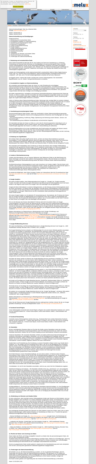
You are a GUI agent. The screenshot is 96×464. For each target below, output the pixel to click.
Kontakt (52, 9)
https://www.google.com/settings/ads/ (46, 418)
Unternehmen (65, 9)
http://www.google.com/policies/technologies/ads (43, 215)
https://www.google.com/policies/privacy (22, 299)
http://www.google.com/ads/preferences (35, 218)
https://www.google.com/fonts (38, 416)
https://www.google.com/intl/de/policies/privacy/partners (24, 214)
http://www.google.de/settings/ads (28, 217)
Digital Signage (27, 9)
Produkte (13, 9)
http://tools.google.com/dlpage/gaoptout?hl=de (28, 208)
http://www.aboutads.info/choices (18, 174)
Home (9, 25)
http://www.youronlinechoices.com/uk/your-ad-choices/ (51, 174)
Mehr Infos (28, 4)
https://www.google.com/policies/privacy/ (20, 418)
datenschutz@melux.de (20, 30)
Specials (39, 9)
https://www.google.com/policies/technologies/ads (31, 298)
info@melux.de (77, 42)
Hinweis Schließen (18, 6)
